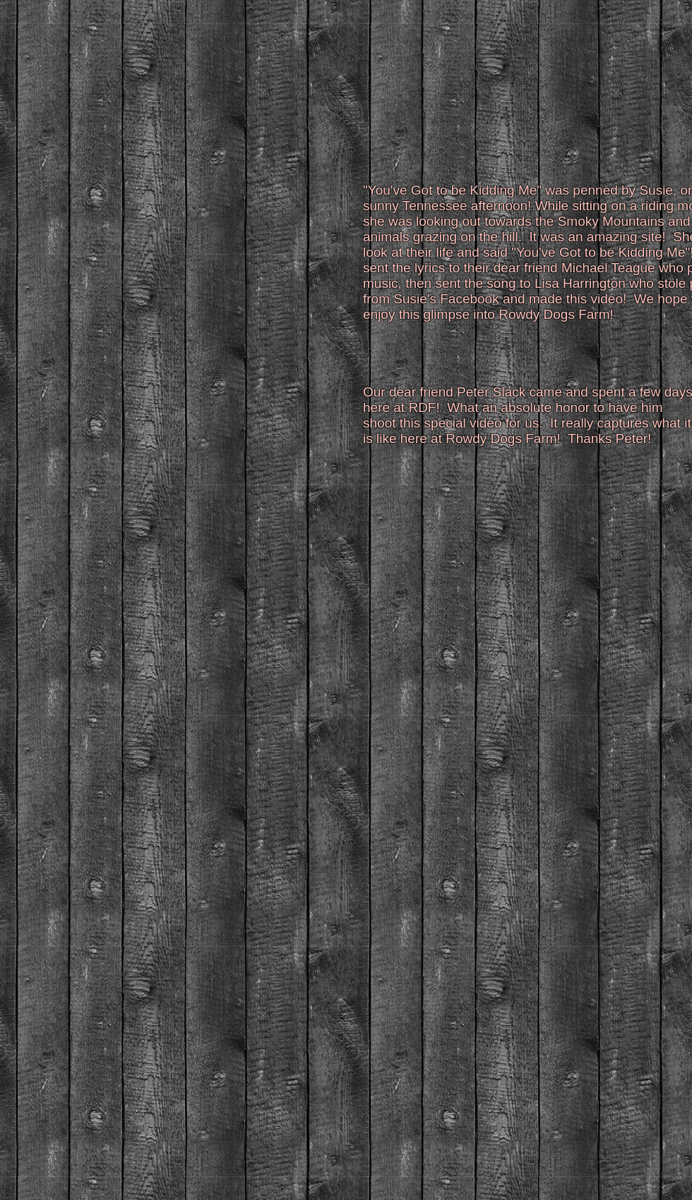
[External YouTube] (186, 260)
